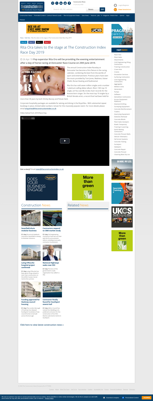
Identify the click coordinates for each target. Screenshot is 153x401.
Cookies (90, 389)
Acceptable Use (98, 389)
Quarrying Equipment (122, 114)
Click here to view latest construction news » (42, 324)
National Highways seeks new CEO (51, 264)
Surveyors (117, 144)
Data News (85, 15)
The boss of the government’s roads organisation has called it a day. (51, 272)
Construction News (26, 15)
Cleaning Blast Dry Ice (122, 154)
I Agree (146, 398)
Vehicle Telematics (120, 137)
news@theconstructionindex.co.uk (50, 169)
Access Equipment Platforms (120, 100)
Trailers (117, 112)
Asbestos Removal (120, 117)
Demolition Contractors (122, 97)
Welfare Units (119, 87)
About (57, 389)
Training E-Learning (121, 127)
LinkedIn (61, 3)
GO (102, 9)
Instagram (52, 3)
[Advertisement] (64, 354)
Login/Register (123, 5)
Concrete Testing (120, 142)
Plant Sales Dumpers (121, 122)
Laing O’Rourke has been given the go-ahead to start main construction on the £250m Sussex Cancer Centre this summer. (30, 275)
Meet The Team (64, 389)
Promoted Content (40, 15)
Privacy (106, 389)
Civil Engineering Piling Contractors (122, 63)
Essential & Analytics (111, 397)
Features (93, 15)
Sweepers (117, 147)
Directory (132, 389)
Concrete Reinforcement (123, 109)
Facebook (69, 3)
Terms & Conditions (116, 389)
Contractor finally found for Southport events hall (51, 302)
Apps (128, 15)
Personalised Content (130, 397)
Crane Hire (118, 69)
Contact (51, 389)
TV (101, 15)
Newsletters (124, 9)
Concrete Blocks (119, 119)
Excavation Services (121, 74)
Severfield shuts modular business (29, 229)
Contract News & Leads (54, 15)
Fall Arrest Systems (121, 139)
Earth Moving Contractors (119, 130)
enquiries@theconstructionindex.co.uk (40, 108)
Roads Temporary (120, 124)
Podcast (22, 20)
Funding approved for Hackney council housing (30, 302)
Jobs (98, 15)
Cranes (116, 72)
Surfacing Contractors (122, 77)
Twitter (56, 3)
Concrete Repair (120, 149)
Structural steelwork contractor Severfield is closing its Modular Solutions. (31, 236)
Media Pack (114, 15)
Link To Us (74, 389)
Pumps (116, 92)
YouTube (65, 3)
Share (23, 42)
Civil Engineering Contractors (120, 81)
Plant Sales (118, 57)
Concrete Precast (120, 152)
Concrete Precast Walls (122, 134)
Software (117, 94)
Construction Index (32, 7)
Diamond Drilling (120, 104)
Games (122, 15)
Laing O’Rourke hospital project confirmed (28, 265)
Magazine (106, 15)
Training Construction (122, 67)
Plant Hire (117, 55)
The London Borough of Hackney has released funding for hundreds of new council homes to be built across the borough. (30, 312)
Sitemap (125, 389)
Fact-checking (82, 389)
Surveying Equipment (122, 107)
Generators (118, 89)
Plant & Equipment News (72, 15)
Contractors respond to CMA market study (52, 229)
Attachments (118, 60)
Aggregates (118, 84)
